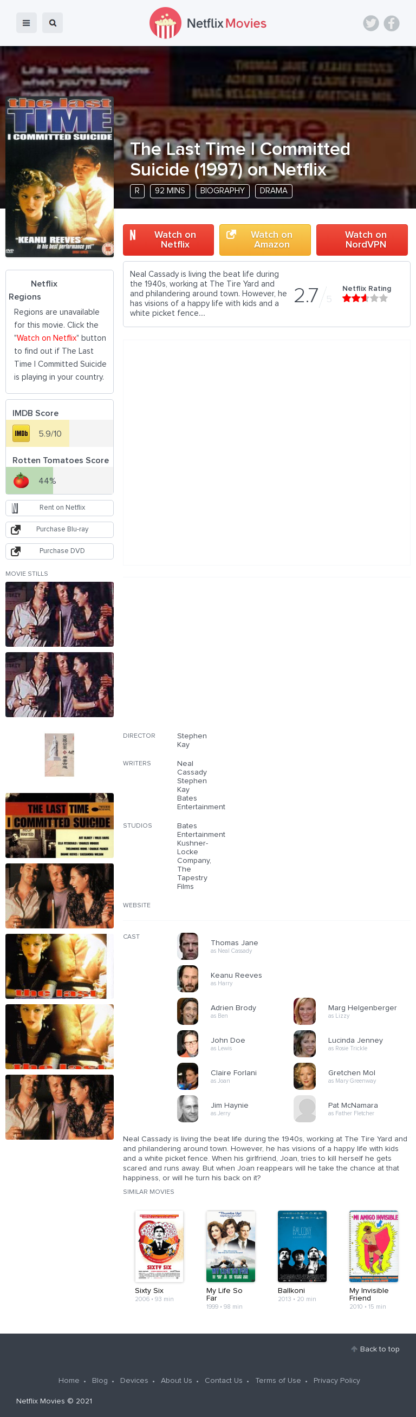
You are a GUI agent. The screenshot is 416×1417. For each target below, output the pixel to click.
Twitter (371, 23)
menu (26, 22)
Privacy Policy (337, 1380)
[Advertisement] (329, 661)
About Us (176, 1380)
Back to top (380, 1349)
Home (69, 1380)
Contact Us (224, 1380)
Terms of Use (278, 1380)
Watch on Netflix (175, 240)
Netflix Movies (40, 1401)
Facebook (392, 23)
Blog (100, 1380)
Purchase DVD (62, 551)
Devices (134, 1380)
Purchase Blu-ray (62, 529)
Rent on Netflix (62, 507)
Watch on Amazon (271, 240)
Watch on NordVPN (366, 240)
